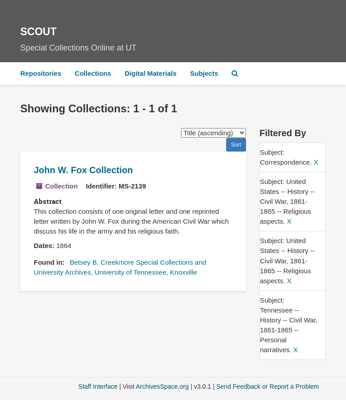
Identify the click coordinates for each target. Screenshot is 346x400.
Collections (93, 73)
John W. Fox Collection (83, 170)
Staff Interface (98, 386)
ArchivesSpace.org (162, 386)
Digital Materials (151, 73)
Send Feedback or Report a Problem (267, 386)
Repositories (40, 73)
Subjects (204, 73)
